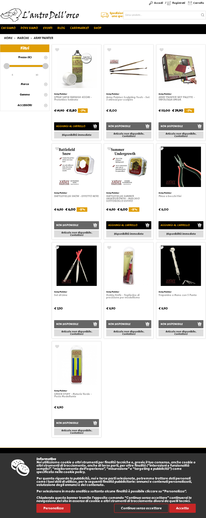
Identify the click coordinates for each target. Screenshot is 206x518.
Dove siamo (29, 28)
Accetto (182, 508)
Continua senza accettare (141, 508)
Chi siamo (8, 28)
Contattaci (128, 136)
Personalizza (53, 508)
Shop (97, 28)
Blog (61, 28)
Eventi (47, 28)
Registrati (178, 3)
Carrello (198, 3)
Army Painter (60, 94)
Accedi (158, 3)
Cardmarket (79, 28)
